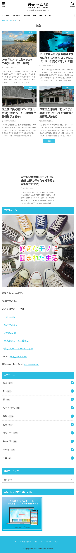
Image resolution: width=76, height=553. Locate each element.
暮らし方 (42, 15)
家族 (8, 383)
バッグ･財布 (11, 408)
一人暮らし (9, 340)
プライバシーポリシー (53, 542)
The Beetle (16, 15)
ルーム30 (37, 548)
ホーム (17, 542)
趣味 (8, 416)
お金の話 (26, 15)
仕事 (7, 458)
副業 (34, 15)
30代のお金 (10, 333)
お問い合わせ (26, 542)
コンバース (5, 15)
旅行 (50, 15)
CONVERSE (10, 325)
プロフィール (38, 542)
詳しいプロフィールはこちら (18, 348)
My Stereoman (31, 364)
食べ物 (9, 450)
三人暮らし (23, 340)
